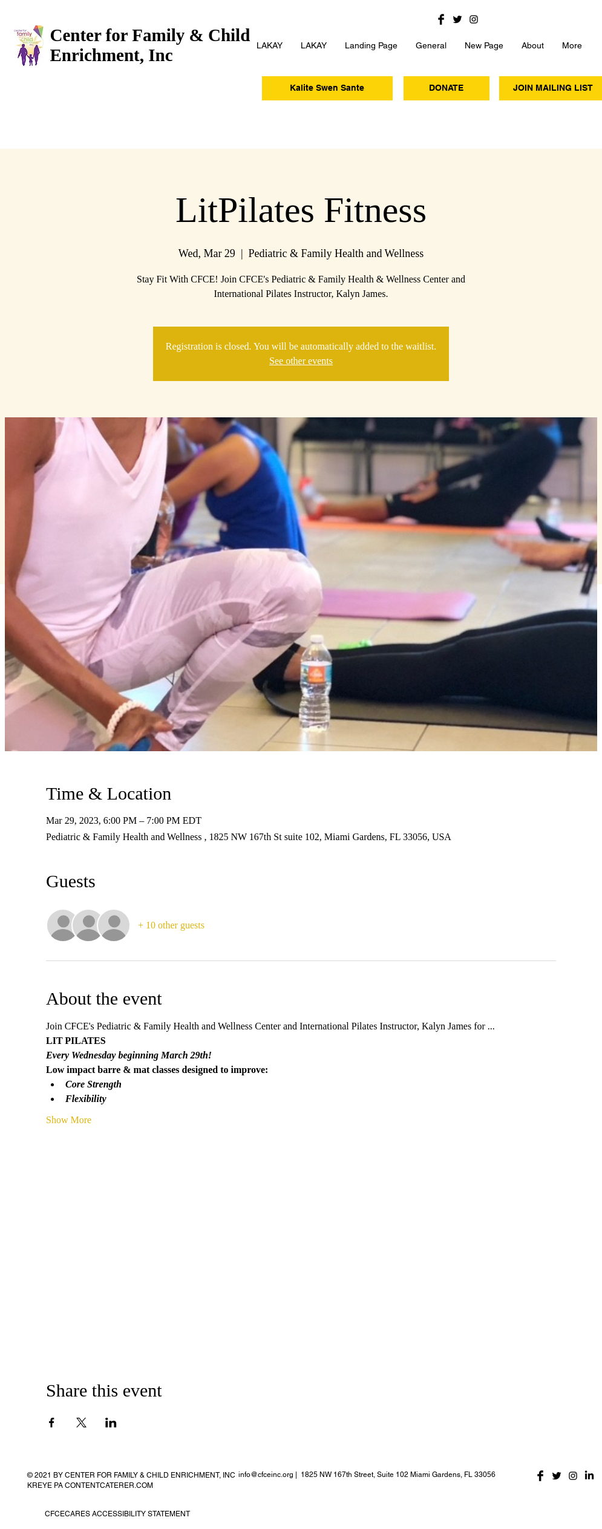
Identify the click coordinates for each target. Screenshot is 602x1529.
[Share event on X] (81, 1422)
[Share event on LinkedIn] (111, 1422)
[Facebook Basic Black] (441, 19)
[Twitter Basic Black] (457, 19)
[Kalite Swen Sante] (327, 88)
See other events (301, 361)
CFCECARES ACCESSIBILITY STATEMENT (117, 1514)
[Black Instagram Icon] (473, 19)
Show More (68, 1120)
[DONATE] (446, 88)
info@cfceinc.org (265, 1474)
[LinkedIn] (589, 1475)
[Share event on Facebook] (51, 1422)
